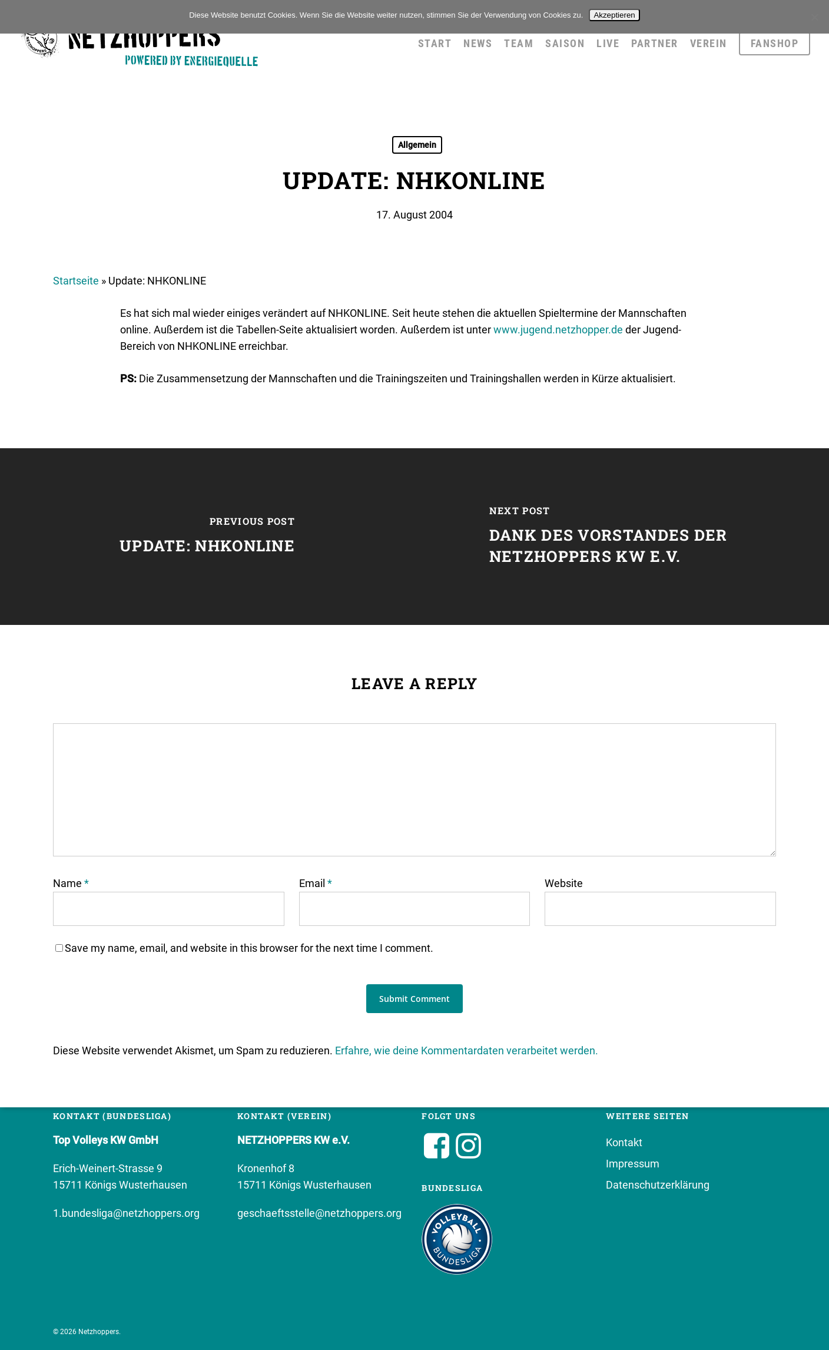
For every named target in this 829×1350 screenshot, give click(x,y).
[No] (814, 17)
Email (315, 883)
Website (564, 883)
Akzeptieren (614, 15)
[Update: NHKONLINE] (207, 536)
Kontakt (624, 1142)
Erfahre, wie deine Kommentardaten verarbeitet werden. (466, 1050)
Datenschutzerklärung (657, 1185)
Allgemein (417, 145)
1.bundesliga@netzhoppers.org (126, 1213)
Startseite (76, 280)
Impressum (632, 1163)
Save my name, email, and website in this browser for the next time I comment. (249, 948)
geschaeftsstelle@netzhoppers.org (319, 1213)
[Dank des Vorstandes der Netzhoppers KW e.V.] (621, 536)
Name (71, 883)
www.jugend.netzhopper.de (558, 329)
